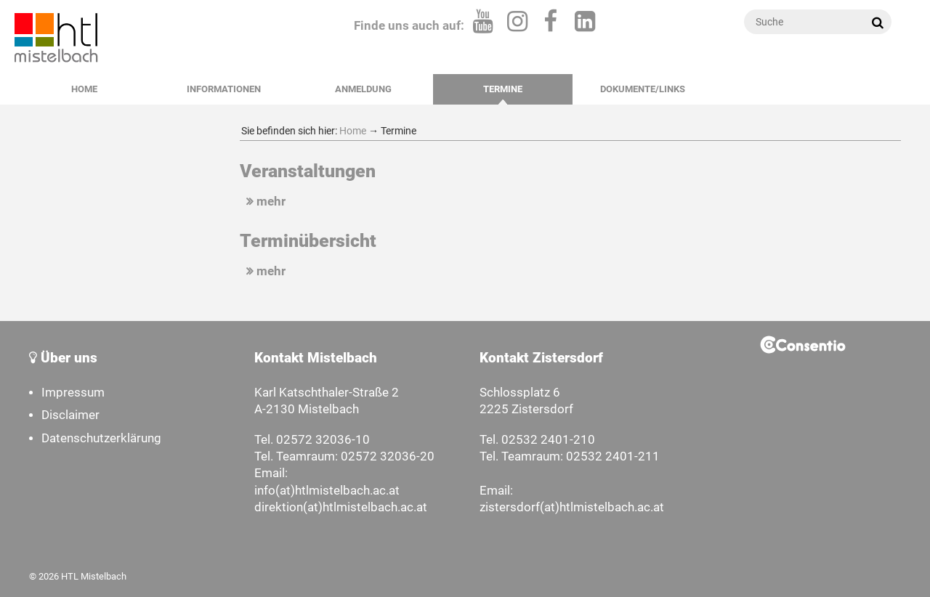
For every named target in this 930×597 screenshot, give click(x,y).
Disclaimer (70, 415)
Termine (502, 89)
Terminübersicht (308, 240)
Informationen (224, 89)
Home (84, 89)
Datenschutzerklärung (101, 438)
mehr (264, 201)
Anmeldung (363, 89)
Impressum (73, 392)
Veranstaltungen (308, 171)
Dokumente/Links (642, 89)
